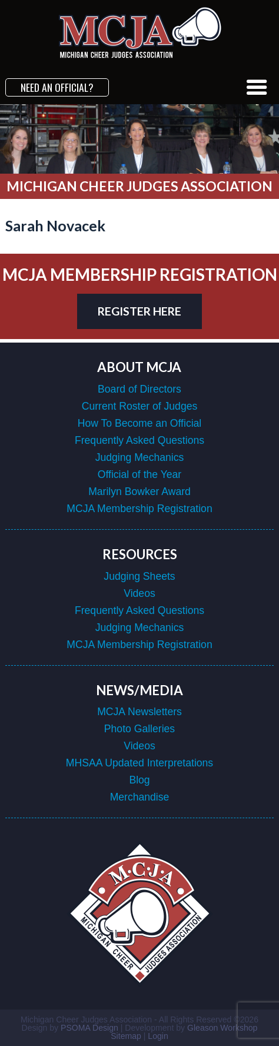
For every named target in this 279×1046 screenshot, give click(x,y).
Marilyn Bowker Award (139, 491)
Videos (139, 593)
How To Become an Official (140, 423)
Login (158, 1036)
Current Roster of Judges (140, 406)
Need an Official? (57, 87)
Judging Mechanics (139, 457)
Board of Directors (139, 389)
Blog (139, 780)
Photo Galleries (139, 729)
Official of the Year (139, 474)
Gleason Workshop (222, 1027)
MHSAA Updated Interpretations (139, 763)
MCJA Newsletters (139, 712)
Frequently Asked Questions (139, 440)
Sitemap (126, 1036)
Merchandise (140, 797)
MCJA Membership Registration (139, 508)
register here (139, 311)
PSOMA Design (89, 1027)
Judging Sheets (139, 576)
